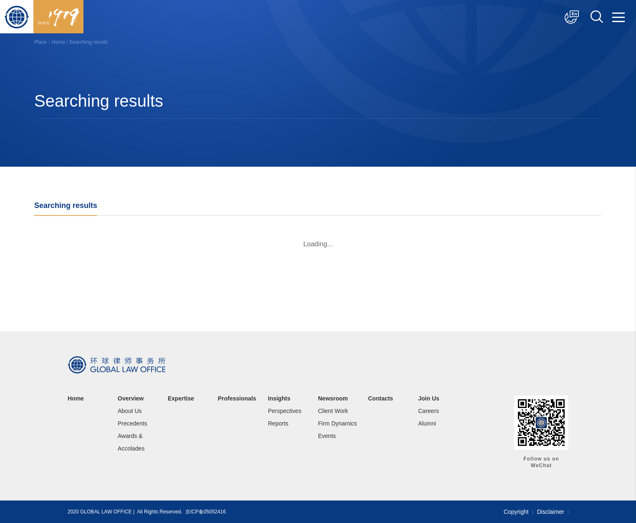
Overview (131, 398)
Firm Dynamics (337, 423)
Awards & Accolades (131, 442)
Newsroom (333, 398)
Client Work (333, 411)
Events (327, 436)
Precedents (132, 423)
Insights (279, 398)
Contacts (380, 398)
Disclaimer (550, 511)
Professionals (237, 398)
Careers (428, 411)
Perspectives (284, 411)
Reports (278, 423)
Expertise (181, 398)
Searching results (88, 42)
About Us (130, 411)
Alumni (427, 423)
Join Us (428, 398)
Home (58, 42)
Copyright (516, 511)
